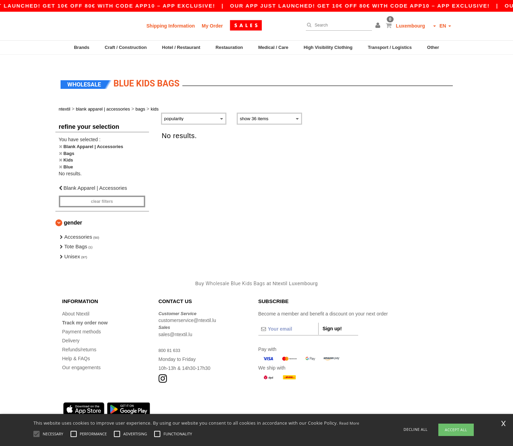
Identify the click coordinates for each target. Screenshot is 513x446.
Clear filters (102, 191)
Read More (349, 423)
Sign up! (332, 318)
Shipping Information (171, 26)
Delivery (71, 330)
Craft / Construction (126, 47)
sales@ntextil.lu (175, 324)
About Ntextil (75, 303)
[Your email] (288, 318)
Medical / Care (273, 47)
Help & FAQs (76, 348)
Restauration (229, 47)
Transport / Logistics (390, 47)
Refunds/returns (79, 339)
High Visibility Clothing (327, 47)
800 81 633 (171, 340)
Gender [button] (73, 212)
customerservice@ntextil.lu (187, 310)
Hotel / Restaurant (181, 47)
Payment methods (81, 321)
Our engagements (81, 357)
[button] (378, 26)
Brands (81, 47)
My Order (212, 26)
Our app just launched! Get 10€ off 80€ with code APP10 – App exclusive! (368, 6)
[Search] (337, 25)
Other (433, 47)
